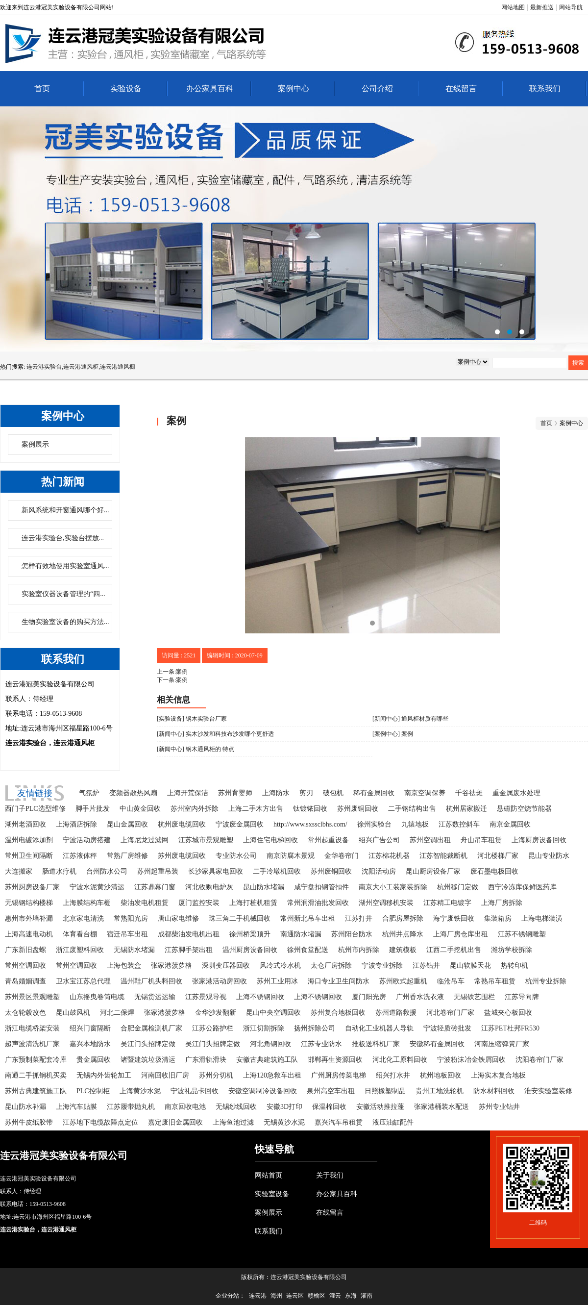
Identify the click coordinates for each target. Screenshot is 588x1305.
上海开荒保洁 (187, 793)
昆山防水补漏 (25, 1106)
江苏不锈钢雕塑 (522, 934)
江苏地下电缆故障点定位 (100, 1122)
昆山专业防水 (548, 855)
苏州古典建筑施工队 (36, 1091)
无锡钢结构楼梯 (29, 902)
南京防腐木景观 (291, 855)
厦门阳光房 (369, 997)
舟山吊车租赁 (481, 840)
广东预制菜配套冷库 (36, 1059)
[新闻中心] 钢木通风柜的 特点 (195, 749)
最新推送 (542, 7)
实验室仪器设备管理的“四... (63, 594)
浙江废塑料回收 (80, 950)
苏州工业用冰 (277, 981)
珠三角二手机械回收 (239, 918)
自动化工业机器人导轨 (379, 1028)
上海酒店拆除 (76, 824)
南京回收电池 (185, 1106)
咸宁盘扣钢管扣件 (321, 887)
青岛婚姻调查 (25, 981)
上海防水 (276, 793)
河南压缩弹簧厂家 (501, 1044)
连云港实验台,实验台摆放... (63, 538)
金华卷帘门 (341, 855)
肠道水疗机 (59, 871)
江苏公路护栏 (212, 1028)
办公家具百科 (209, 88)
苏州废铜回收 (357, 808)
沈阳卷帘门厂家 (539, 1059)
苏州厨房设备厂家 (32, 887)
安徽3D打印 (284, 1106)
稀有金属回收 (373, 793)
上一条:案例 (172, 671)
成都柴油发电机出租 (189, 934)
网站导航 (571, 7)
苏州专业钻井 (499, 1106)
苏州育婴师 (235, 793)
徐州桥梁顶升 (249, 934)
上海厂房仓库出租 (460, 934)
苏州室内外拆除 (195, 808)
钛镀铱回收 (310, 808)
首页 (42, 88)
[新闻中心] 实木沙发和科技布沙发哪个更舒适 (215, 733)
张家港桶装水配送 (441, 1106)
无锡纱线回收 (236, 1106)
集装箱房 (498, 918)
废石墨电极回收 (494, 871)
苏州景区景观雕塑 (32, 997)
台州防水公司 (106, 871)
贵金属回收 (93, 1059)
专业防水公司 (236, 855)
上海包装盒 (124, 965)
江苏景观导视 (205, 997)
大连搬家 (18, 871)
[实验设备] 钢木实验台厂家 (192, 718)
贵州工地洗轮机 (440, 1091)
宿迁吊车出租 (127, 934)
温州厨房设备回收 (249, 950)
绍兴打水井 (393, 1075)
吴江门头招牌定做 (148, 1044)
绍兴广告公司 (379, 840)
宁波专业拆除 (382, 965)
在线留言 (461, 88)
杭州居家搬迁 (466, 808)
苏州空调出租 (430, 840)
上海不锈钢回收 (260, 997)
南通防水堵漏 (300, 934)
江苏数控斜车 (459, 824)
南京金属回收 (510, 824)
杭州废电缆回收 (182, 824)
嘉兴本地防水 (90, 1044)
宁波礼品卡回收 (195, 1091)
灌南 (366, 1295)
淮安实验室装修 (548, 1091)
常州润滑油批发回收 (318, 902)
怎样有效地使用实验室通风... (65, 566)
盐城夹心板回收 (508, 1012)
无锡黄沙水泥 (284, 1122)
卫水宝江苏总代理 (83, 981)
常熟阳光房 (131, 918)
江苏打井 (358, 918)
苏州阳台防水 (351, 934)
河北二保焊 (117, 1012)
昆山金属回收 (127, 824)
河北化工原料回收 (399, 1059)
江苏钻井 (426, 965)
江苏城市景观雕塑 (205, 840)
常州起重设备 (328, 840)
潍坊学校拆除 (511, 950)
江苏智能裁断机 (443, 855)
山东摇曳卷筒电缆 (97, 997)
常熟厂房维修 (127, 855)
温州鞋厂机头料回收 (151, 981)
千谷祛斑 (469, 793)
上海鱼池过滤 (233, 1122)
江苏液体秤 (80, 855)
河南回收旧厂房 (165, 1075)
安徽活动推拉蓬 (380, 1106)
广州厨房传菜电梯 (338, 1075)
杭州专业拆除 (545, 981)
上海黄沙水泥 (140, 1091)
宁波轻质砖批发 (447, 1028)
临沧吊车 (451, 981)
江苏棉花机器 (389, 855)
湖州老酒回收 (25, 824)
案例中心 (293, 88)
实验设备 (126, 88)
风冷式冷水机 (280, 965)
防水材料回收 (493, 1091)
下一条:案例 (172, 680)
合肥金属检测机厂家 (151, 1028)
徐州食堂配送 (307, 950)
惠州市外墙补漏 (29, 918)
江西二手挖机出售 (453, 950)
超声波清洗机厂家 (32, 1044)
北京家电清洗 (83, 918)
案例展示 (35, 444)
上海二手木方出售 (255, 808)
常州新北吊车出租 (307, 918)
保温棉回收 (329, 1106)
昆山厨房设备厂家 (433, 871)
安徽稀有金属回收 (437, 1044)
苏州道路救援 (395, 1012)
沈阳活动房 (379, 871)
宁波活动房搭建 (87, 840)
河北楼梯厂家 (497, 855)
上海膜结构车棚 (87, 902)
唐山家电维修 (178, 918)
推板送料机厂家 (376, 1044)
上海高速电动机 (29, 934)
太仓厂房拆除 (331, 965)
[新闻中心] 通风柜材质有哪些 (410, 718)
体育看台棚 (80, 934)
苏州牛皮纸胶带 (29, 1122)
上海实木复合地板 (498, 1075)
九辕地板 (415, 824)
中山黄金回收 (140, 808)
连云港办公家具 (294, 228)
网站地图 (513, 7)
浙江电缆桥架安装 (32, 1028)
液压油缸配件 (393, 1122)
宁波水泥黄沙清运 (97, 887)
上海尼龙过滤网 (145, 840)
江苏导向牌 (522, 997)
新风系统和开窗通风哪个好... (65, 510)
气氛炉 (89, 793)
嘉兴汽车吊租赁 (339, 1122)
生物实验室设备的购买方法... (65, 622)
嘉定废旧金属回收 (175, 1122)
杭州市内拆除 (358, 950)
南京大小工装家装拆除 (393, 887)
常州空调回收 (25, 965)
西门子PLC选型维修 (35, 808)
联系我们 (545, 88)
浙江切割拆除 (263, 1028)
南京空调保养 (424, 793)
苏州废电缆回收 (182, 855)
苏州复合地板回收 (338, 1012)
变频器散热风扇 (133, 793)
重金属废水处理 (516, 793)
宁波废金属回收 (240, 824)
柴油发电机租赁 (145, 902)
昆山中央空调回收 (273, 1012)
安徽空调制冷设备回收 (262, 1091)
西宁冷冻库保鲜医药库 (522, 887)
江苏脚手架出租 (189, 950)
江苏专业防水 (321, 1044)
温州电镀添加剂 (29, 840)
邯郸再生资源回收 (335, 1059)
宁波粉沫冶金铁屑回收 (471, 1059)
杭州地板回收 (440, 1075)
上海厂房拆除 (501, 902)
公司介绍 (377, 88)
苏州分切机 (216, 1075)
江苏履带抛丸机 (131, 1106)
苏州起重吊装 (157, 871)
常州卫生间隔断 (29, 855)
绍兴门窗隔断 (90, 1028)
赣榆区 (316, 1295)
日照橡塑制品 (385, 1091)
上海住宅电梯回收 (270, 840)
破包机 (333, 793)
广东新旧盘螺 (25, 950)
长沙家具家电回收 (215, 871)
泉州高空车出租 (331, 1091)
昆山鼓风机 (73, 1012)
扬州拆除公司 (314, 1028)
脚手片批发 (92, 808)
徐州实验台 (374, 824)
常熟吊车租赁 (494, 981)
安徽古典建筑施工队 (267, 1059)
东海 (351, 1295)
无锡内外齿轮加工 (103, 1075)
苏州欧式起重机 (403, 981)
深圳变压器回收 (226, 965)
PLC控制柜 (93, 1091)
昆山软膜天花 (470, 965)
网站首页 (268, 1175)
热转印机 (514, 965)
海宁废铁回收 (453, 918)
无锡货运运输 (154, 997)
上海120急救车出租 (272, 1075)
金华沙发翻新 (215, 1012)
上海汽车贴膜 (76, 1106)
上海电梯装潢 (542, 918)
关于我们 (329, 1175)
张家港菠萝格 (171, 965)
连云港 (258, 1295)
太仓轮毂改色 (25, 1012)
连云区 (295, 1295)
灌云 (335, 1295)
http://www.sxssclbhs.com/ (310, 824)
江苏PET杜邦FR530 (510, 1028)
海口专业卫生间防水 (338, 981)
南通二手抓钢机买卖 (36, 1075)
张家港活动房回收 (219, 981)
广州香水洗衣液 (420, 997)
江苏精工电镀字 (447, 902)
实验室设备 (272, 1194)
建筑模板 (402, 950)
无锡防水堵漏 (134, 950)
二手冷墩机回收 (277, 871)
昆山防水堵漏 (263, 887)
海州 (276, 1295)
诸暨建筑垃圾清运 (148, 1059)
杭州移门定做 (457, 887)
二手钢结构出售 (412, 808)
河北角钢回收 (270, 1044)
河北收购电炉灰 (209, 887)
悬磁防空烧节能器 (524, 808)
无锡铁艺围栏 (474, 997)
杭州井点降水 (402, 934)
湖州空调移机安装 (386, 902)
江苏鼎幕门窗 (154, 887)
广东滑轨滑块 (205, 1059)
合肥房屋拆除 (402, 918)
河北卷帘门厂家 (450, 1012)
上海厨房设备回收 (539, 840)
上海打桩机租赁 (253, 902)
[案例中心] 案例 (392, 733)
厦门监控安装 (199, 902)
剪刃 (306, 793)
